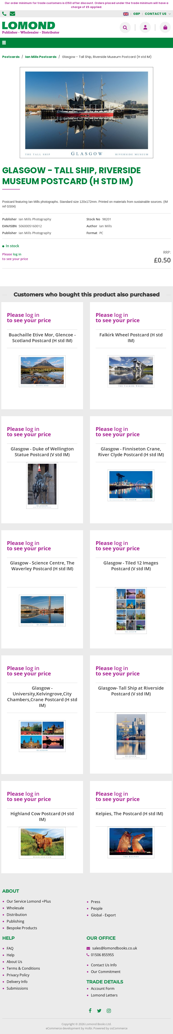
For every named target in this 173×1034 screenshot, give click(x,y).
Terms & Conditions (23, 968)
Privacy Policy (18, 975)
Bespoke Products (22, 927)
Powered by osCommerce (110, 1028)
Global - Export (103, 915)
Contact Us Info (104, 965)
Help (10, 955)
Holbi (88, 1028)
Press (95, 901)
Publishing (15, 921)
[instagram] (109, 1010)
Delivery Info (17, 981)
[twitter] (99, 1010)
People (97, 908)
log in (17, 254)
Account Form (103, 988)
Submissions (17, 988)
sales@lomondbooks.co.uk (114, 948)
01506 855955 (5, 13)
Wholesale (15, 908)
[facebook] (90, 1010)
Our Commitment (106, 971)
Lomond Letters (104, 995)
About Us (14, 961)
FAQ (10, 948)
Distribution (17, 914)
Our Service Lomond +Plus (29, 901)
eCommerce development (63, 1028)
